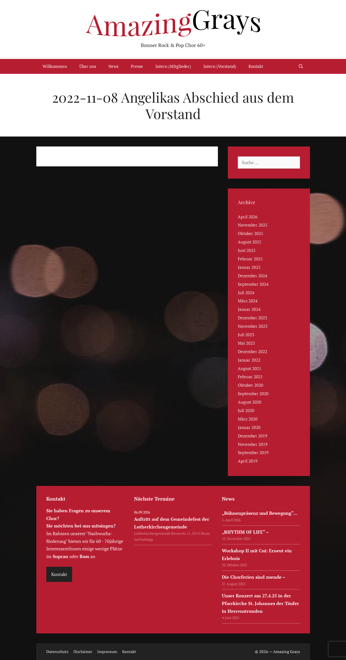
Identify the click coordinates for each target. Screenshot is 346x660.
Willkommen (55, 66)
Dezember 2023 (252, 318)
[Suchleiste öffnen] (301, 66)
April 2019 (247, 461)
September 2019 (253, 452)
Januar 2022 (249, 360)
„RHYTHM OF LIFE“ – (245, 532)
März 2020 (247, 419)
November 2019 (252, 444)
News (113, 66)
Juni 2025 (246, 250)
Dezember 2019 (252, 436)
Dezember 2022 (252, 351)
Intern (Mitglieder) (173, 66)
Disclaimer (82, 651)
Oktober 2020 (250, 385)
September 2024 (253, 284)
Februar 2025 (250, 259)
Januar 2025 (249, 267)
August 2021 (249, 368)
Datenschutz (57, 651)
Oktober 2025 (250, 233)
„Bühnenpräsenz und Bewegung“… (259, 513)
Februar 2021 (250, 376)
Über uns (87, 66)
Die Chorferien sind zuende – (253, 577)
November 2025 (252, 225)
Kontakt (255, 66)
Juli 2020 (246, 410)
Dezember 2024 (252, 276)
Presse (137, 66)
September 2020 (253, 393)
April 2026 (247, 217)
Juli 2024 (246, 292)
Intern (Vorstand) (219, 66)
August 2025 (249, 242)
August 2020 (249, 402)
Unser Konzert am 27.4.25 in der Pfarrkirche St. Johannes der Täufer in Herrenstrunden (260, 603)
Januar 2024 (249, 309)
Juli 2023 (246, 334)
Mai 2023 (246, 343)
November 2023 (252, 326)
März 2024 (247, 301)
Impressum (107, 651)
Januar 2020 (249, 427)
